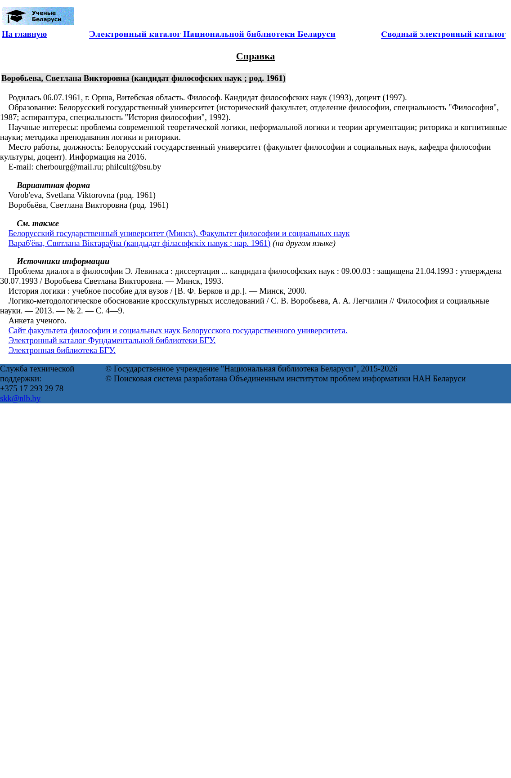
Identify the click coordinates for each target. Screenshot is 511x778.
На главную (24, 34)
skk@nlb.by (20, 398)
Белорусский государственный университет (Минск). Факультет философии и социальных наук (179, 233)
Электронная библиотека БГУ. (62, 350)
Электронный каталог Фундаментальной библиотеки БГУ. (112, 340)
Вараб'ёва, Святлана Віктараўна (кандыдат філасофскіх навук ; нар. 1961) (140, 243)
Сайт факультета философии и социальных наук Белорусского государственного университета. (178, 330)
